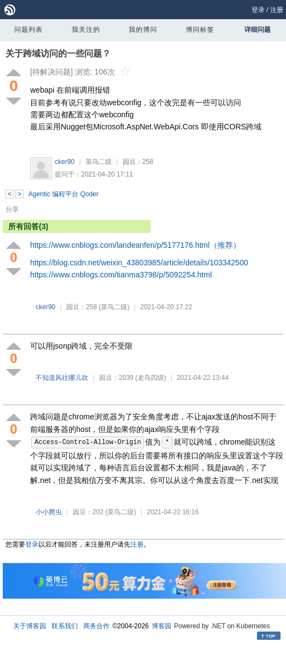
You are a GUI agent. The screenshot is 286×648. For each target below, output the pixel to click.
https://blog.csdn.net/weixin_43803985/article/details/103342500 (139, 262)
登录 (258, 10)
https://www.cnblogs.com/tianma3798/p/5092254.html (121, 274)
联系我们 (65, 626)
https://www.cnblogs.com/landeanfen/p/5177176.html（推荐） (135, 245)
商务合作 (96, 626)
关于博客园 (29, 626)
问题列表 (28, 29)
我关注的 (86, 29)
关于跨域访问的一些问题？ (58, 53)
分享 (12, 209)
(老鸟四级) (150, 378)
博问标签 (200, 29)
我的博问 (143, 29)
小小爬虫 (49, 512)
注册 (276, 10)
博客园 (161, 626)
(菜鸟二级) (114, 307)
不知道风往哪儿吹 (62, 378)
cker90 (65, 162)
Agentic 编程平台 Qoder (63, 194)
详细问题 (257, 29)
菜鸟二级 (98, 162)
